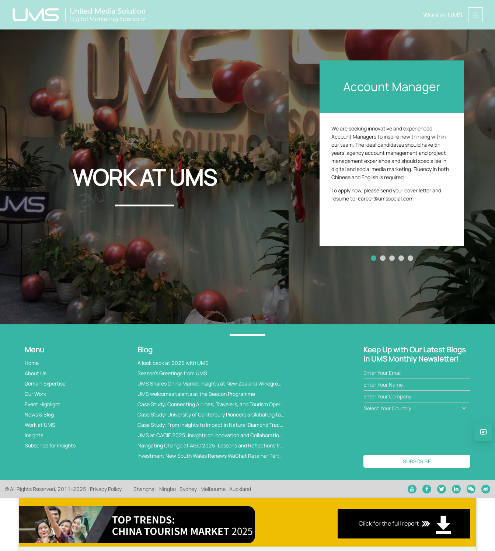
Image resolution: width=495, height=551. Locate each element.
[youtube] (412, 489)
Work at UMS (442, 14)
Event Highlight (42, 404)
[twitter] (441, 489)
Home (32, 362)
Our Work (35, 393)
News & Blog (39, 414)
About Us (35, 373)
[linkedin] (456, 489)
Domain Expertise (45, 383)
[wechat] (471, 489)
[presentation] (419, 434)
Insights (34, 435)
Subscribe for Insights (50, 445)
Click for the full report (247, 524)
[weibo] (485, 489)
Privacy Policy (106, 488)
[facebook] (426, 489)
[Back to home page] (79, 14)
